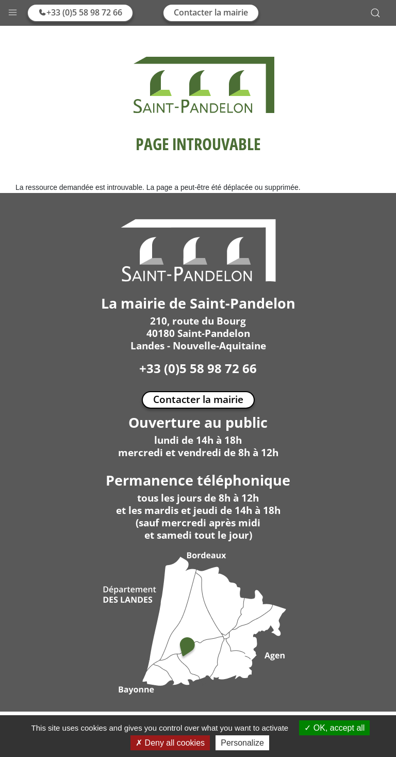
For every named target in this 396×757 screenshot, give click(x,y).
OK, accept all (334, 727)
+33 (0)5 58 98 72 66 (80, 12)
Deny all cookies (170, 742)
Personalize (242, 742)
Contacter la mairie (211, 12)
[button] (13, 10)
